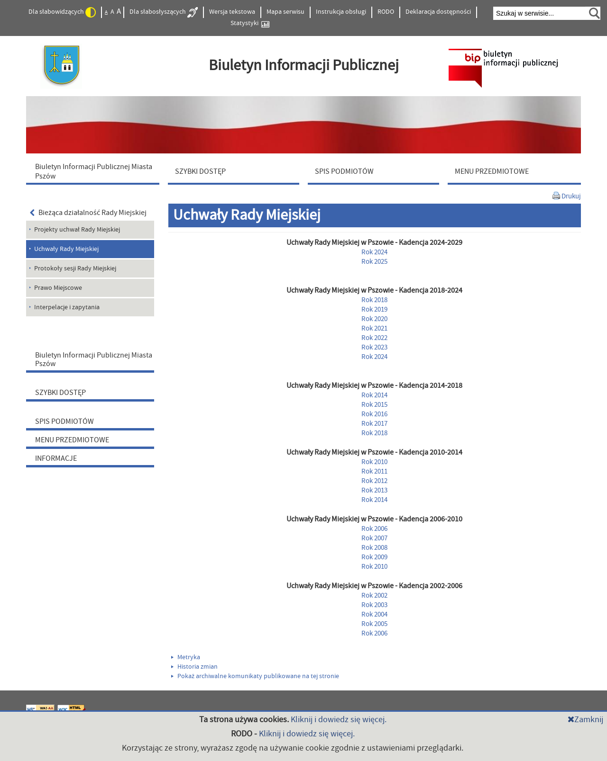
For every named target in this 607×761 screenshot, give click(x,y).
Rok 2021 (374, 328)
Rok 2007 (374, 538)
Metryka (185, 657)
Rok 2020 (374, 318)
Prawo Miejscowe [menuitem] (58, 288)
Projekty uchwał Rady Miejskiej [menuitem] (77, 229)
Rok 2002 (374, 595)
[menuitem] (95, 171)
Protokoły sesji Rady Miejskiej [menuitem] (75, 268)
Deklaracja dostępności (438, 12)
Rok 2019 (374, 309)
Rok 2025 (374, 261)
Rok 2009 (374, 557)
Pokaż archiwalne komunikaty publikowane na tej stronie (255, 676)
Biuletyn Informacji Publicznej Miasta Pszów (93, 359)
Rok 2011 (374, 471)
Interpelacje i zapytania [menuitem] (67, 307)
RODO (385, 12)
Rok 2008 (374, 547)
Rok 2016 (374, 414)
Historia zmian (194, 667)
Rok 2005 (374, 623)
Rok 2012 (374, 480)
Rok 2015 (374, 404)
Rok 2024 (374, 252)
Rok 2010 (374, 461)
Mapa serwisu (285, 12)
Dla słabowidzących (62, 12)
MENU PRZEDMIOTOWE (72, 440)
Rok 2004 (374, 614)
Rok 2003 (374, 604)
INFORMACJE (56, 458)
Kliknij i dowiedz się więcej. (338, 719)
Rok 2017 (374, 423)
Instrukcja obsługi (341, 12)
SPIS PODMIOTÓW (64, 421)
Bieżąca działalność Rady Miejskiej (88, 212)
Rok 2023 (374, 347)
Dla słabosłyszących (163, 12)
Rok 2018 (374, 299)
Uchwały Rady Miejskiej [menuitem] (66, 249)
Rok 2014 (374, 395)
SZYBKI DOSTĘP (60, 392)
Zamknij (585, 719)
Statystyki (249, 23)
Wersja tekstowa (232, 12)
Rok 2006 (374, 528)
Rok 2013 (374, 490)
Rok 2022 (374, 337)
